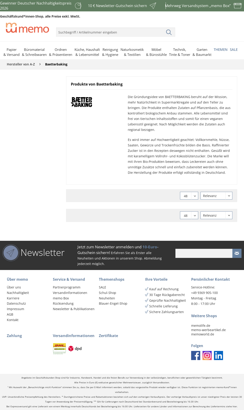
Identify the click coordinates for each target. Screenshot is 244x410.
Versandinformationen (70, 293)
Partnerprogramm (66, 287)
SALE (102, 287)
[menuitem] (115, 30)
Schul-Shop (107, 293)
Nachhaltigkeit (18, 293)
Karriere (13, 298)
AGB (10, 314)
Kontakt (12, 320)
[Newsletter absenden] (236, 253)
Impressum (15, 309)
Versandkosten (161, 382)
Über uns (14, 287)
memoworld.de (202, 334)
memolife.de (200, 325)
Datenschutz (16, 303)
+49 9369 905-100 (204, 293)
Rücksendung (63, 303)
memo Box (61, 298)
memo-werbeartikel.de (208, 330)
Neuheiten (107, 298)
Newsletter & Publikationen (74, 309)
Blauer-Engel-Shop (113, 303)
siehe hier (231, 406)
